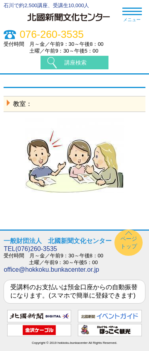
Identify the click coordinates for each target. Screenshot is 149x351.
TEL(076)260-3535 (30, 248)
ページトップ (128, 242)
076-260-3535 (51, 34)
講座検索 (75, 62)
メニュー (132, 15)
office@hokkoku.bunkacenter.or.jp (51, 269)
